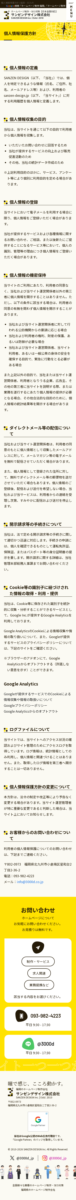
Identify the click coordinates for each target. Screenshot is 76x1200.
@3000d (45, 1044)
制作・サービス (38, 961)
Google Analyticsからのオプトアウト (31, 711)
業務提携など (39, 984)
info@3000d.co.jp (30, 881)
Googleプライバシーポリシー (25, 705)
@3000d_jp (25, 1158)
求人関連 (39, 973)
